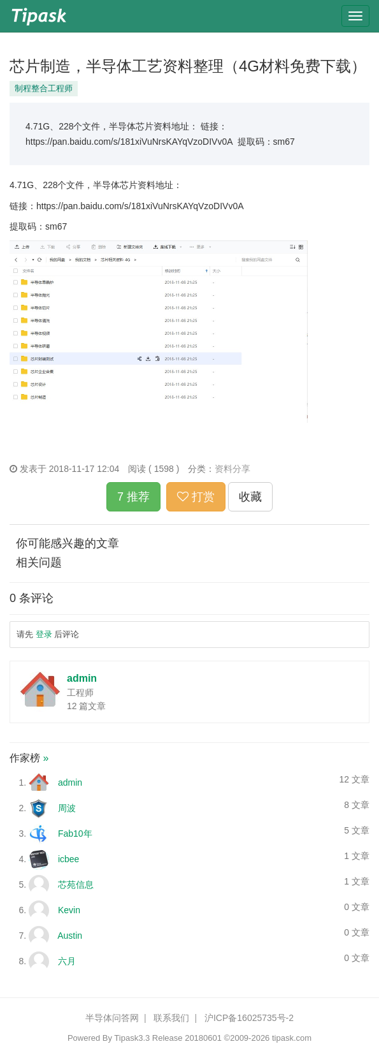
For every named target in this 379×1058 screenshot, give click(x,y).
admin (82, 678)
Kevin (69, 910)
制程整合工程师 (44, 88)
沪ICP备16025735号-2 (249, 1018)
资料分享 (232, 469)
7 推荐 (133, 496)
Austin (69, 935)
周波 (67, 808)
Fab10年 (75, 833)
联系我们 (171, 1018)
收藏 (250, 496)
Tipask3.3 (132, 1038)
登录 (44, 634)
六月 (67, 961)
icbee (68, 859)
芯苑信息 (76, 884)
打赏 (196, 496)
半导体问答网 (112, 1018)
